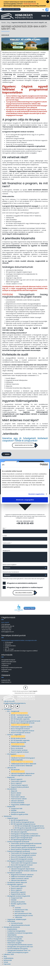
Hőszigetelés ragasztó (15, 884)
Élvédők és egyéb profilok (19, 814)
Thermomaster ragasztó (19, 785)
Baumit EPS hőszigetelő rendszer (22, 859)
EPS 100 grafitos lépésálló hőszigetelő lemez (30, 828)
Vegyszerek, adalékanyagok (20, 805)
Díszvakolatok (12, 789)
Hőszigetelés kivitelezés (12, 927)
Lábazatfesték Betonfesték (20, 925)
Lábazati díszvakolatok (18, 880)
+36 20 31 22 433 (25, 523)
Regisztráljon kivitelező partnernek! (11, 667)
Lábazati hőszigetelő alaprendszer (22, 773)
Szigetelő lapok (12, 818)
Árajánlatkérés (12, 929)
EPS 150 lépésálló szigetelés (20, 719)
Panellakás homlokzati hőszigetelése (19, 933)
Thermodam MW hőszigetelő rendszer (24, 863)
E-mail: (5, 536)
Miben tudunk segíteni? (10, 564)
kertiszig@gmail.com (7, 632)
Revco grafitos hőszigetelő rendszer (23, 845)
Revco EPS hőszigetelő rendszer (21, 857)
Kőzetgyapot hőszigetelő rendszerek (20, 861)
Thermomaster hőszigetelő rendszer (23, 855)
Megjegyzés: (6, 550)
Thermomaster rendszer (19, 750)
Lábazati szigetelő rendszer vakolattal (24, 871)
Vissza (7, 454)
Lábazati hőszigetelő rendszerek (18, 867)
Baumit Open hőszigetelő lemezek (22, 723)
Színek (6, 962)
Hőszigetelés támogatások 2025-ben (20, 947)
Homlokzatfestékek (17, 803)
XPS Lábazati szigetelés (19, 832)
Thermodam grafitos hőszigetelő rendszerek (26, 843)
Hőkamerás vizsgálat (14, 943)
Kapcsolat (7, 964)
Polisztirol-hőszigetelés (15, 937)
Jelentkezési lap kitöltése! (24, 445)
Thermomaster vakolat (19, 799)
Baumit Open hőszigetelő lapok (21, 838)
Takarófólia (18, 917)
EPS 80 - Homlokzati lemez (20, 715)
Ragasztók (11, 777)
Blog (8, 22)
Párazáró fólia (19, 912)
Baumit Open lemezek (18, 742)
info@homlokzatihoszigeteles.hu (15, 703)
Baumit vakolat (16, 793)
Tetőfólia (18, 908)
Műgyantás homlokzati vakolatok (22, 875)
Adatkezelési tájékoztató (8, 662)
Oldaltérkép (4, 665)
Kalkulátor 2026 (9, 954)
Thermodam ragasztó (18, 781)
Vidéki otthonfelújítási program (17, 952)
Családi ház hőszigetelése (16, 931)
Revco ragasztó (16, 783)
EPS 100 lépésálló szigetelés (20, 740)
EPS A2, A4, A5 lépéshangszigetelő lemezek (25, 721)
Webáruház (7, 816)
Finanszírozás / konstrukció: (11, 572)
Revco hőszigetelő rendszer (20, 729)
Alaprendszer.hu (6, 682)
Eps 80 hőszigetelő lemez (19, 820)
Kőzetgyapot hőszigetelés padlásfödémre (25, 836)
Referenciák (8, 960)
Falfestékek (11, 921)
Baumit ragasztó (16, 779)
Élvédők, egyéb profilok (18, 904)
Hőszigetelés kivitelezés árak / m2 (18, 950)
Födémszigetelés (17, 760)
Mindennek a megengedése (25, 500)
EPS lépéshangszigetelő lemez (21, 840)
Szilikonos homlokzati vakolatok (21, 876)
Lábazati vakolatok (17, 801)
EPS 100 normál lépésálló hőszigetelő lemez (29, 826)
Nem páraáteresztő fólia (23, 913)
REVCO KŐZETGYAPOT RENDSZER (21, 766)
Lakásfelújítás (12, 935)
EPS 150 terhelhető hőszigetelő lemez (23, 830)
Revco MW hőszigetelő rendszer (22, 865)
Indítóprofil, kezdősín (18, 812)
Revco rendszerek (17, 748)
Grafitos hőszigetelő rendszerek (18, 842)
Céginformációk (6, 664)
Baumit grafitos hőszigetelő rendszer (23, 849)
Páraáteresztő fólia (21, 910)
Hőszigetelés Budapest (8, 660)
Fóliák (13, 906)
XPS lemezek (15, 769)
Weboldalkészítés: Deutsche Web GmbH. (25, 693)
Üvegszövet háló (16, 808)
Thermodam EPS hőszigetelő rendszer (24, 853)
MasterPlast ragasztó (18, 892)
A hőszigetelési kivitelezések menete (19, 945)
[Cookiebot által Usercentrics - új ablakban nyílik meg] (40, 464)
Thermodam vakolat (18, 797)
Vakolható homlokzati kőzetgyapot (23, 758)
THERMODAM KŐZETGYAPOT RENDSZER (23, 764)
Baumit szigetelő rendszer (20, 752)
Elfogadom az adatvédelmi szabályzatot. (22, 583)
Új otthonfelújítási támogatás (17, 948)
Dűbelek (13, 810)
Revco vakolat (16, 795)
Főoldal (3, 22)
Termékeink (4, 671)
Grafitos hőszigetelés (14, 939)
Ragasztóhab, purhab (18, 894)
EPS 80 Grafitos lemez (18, 738)
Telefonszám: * (7, 543)
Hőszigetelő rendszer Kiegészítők (18, 896)
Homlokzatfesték (17, 923)
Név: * (4, 528)
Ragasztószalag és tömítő (24, 915)
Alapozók (14, 791)
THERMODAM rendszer (18, 746)
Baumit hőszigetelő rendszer (20, 733)
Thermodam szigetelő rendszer (21, 727)
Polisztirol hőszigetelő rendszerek (18, 851)
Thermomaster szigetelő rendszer (22, 731)
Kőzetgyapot (11, 754)
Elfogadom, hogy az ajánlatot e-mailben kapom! (25, 587)
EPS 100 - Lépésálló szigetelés (21, 717)
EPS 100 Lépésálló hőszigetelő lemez (23, 824)
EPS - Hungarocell (13, 711)
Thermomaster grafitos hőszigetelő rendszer (26, 847)
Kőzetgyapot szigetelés (15, 941)
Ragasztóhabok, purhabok (20, 787)
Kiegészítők (11, 806)
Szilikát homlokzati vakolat (20, 878)
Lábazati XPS (11, 768)
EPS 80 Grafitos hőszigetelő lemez (22, 822)
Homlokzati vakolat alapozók (17, 882)
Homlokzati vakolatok (14, 873)
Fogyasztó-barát (6, 669)
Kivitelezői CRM (5, 680)
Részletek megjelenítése (36, 494)
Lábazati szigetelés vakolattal (21, 775)
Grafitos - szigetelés (14, 735)
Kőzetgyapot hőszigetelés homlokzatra (24, 834)
